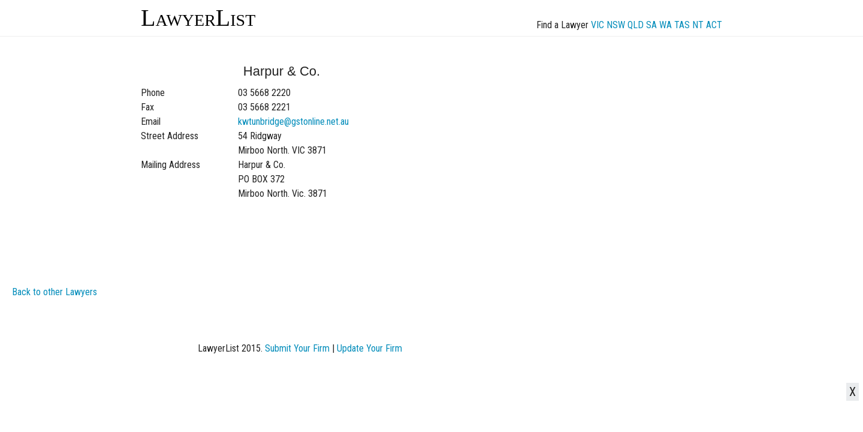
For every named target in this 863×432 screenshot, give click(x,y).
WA (665, 25)
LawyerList (198, 17)
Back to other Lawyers (54, 292)
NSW (615, 25)
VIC (597, 25)
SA (651, 25)
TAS (682, 25)
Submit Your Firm (297, 348)
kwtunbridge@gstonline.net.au (293, 121)
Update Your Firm (369, 348)
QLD (635, 25)
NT (698, 25)
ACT (714, 25)
